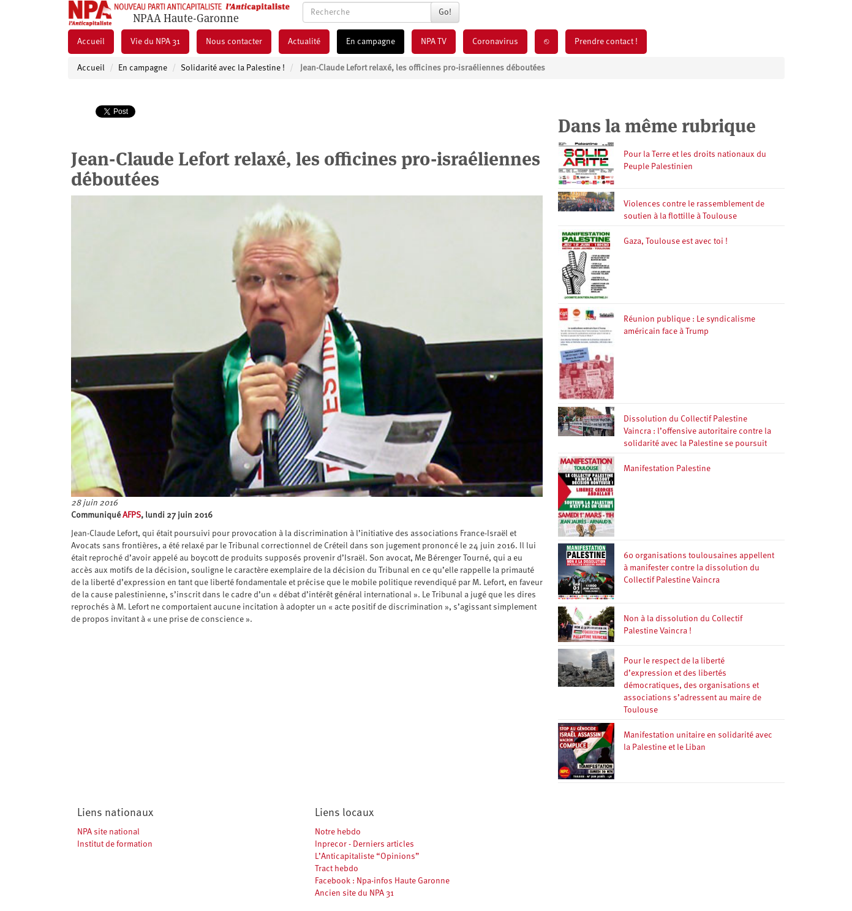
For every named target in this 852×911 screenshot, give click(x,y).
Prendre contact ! (606, 41)
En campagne (370, 41)
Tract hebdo (336, 868)
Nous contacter (234, 41)
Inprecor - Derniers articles (364, 844)
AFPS (132, 515)
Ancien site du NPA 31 (354, 893)
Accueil (91, 41)
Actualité (304, 41)
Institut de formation (115, 844)
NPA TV (434, 41)
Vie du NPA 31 (155, 41)
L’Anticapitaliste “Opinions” (367, 856)
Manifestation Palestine (667, 468)
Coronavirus (495, 41)
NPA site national (108, 832)
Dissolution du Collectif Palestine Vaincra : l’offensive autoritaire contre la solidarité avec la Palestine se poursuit (697, 431)
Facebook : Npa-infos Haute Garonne (382, 881)
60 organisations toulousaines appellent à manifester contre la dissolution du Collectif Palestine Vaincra (699, 567)
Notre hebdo (338, 832)
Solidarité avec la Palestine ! (233, 68)
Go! (445, 12)
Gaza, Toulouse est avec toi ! (676, 241)
